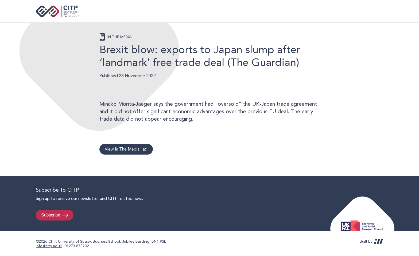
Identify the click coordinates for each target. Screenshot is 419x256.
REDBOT (378, 241)
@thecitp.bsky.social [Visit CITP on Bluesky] (377, 11)
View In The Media (122, 149)
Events (253, 11)
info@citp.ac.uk (49, 246)
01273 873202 (76, 246)
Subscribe (50, 215)
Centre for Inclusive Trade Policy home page (58, 11)
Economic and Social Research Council (363, 221)
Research (208, 11)
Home (135, 11)
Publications (180, 11)
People (232, 11)
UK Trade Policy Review (290, 11)
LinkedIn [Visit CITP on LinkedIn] (366, 11)
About (155, 11)
